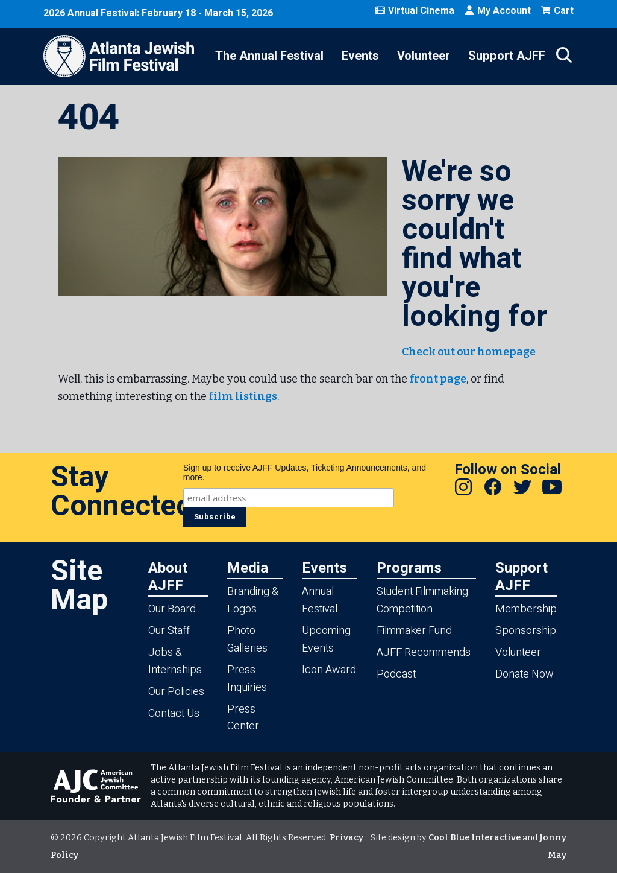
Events (360, 56)
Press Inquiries (247, 679)
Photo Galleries (247, 639)
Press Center (243, 718)
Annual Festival (319, 600)
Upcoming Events (326, 639)
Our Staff (169, 631)
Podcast (396, 674)
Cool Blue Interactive (474, 838)
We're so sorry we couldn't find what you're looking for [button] (474, 244)
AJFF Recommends (424, 652)
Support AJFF (506, 56)
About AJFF (167, 576)
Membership (526, 609)
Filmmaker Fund (414, 631)
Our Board (172, 609)
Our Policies (176, 692)
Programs (409, 567)
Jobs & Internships (175, 661)
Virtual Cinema (414, 11)
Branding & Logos (252, 600)
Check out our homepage (469, 351)
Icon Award (329, 670)
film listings (243, 396)
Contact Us (173, 713)
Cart (557, 11)
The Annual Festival (269, 56)
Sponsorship (525, 631)
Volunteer (423, 56)
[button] (222, 226)
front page (438, 379)
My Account (497, 11)
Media (247, 567)
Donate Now (524, 674)
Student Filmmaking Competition (422, 600)
